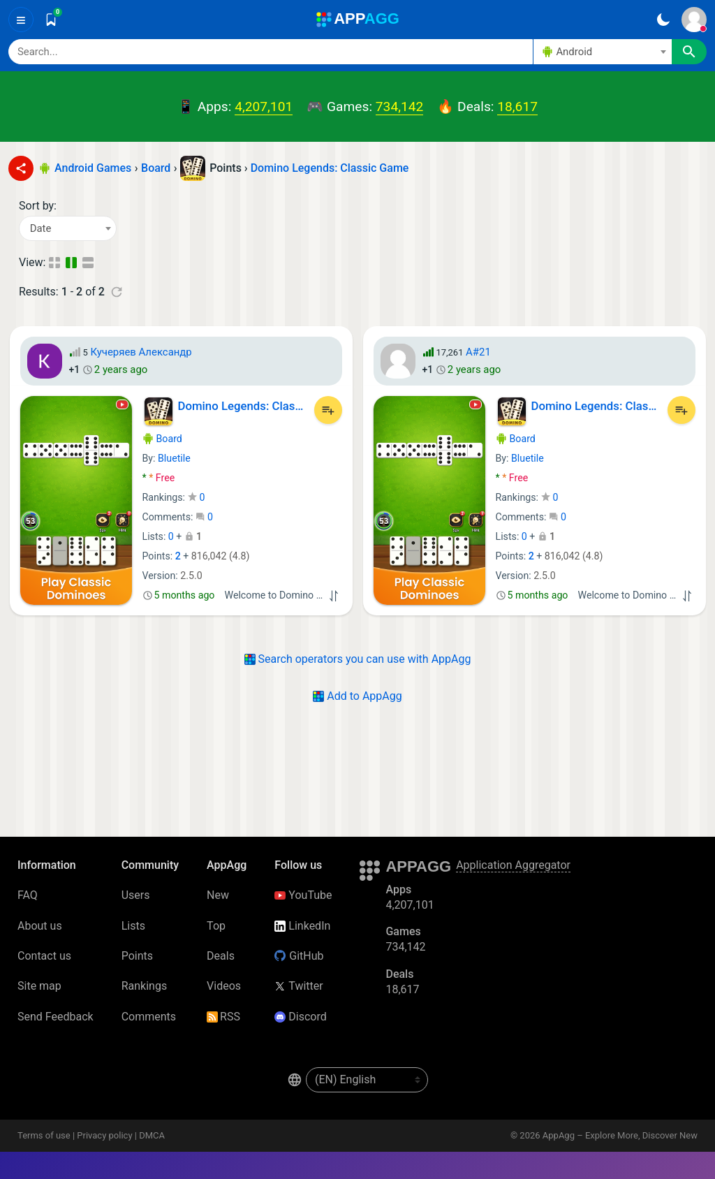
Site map (39, 986)
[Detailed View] (89, 262)
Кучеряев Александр (140, 352)
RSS (223, 1016)
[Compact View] (54, 262)
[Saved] (51, 19)
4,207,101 (264, 106)
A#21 (478, 352)
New (218, 895)
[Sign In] (694, 19)
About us (39, 925)
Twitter (298, 986)
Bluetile (174, 458)
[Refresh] (116, 291)
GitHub (298, 955)
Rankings (144, 986)
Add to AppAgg (357, 696)
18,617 (517, 106)
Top (216, 925)
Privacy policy (104, 1135)
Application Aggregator (513, 865)
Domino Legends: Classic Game (330, 168)
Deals (221, 955)
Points (137, 955)
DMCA (152, 1135)
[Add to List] (328, 410)
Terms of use (44, 1135)
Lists (133, 925)
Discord (300, 1016)
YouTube (303, 895)
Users (135, 895)
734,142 (399, 106)
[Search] (270, 51)
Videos (224, 986)
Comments (148, 1016)
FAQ (27, 895)
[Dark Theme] (662, 19)
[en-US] (367, 1079)
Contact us (44, 955)
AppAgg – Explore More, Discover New (620, 1135)
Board (162, 438)
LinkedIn (302, 925)
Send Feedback (55, 1016)
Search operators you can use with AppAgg (357, 659)
